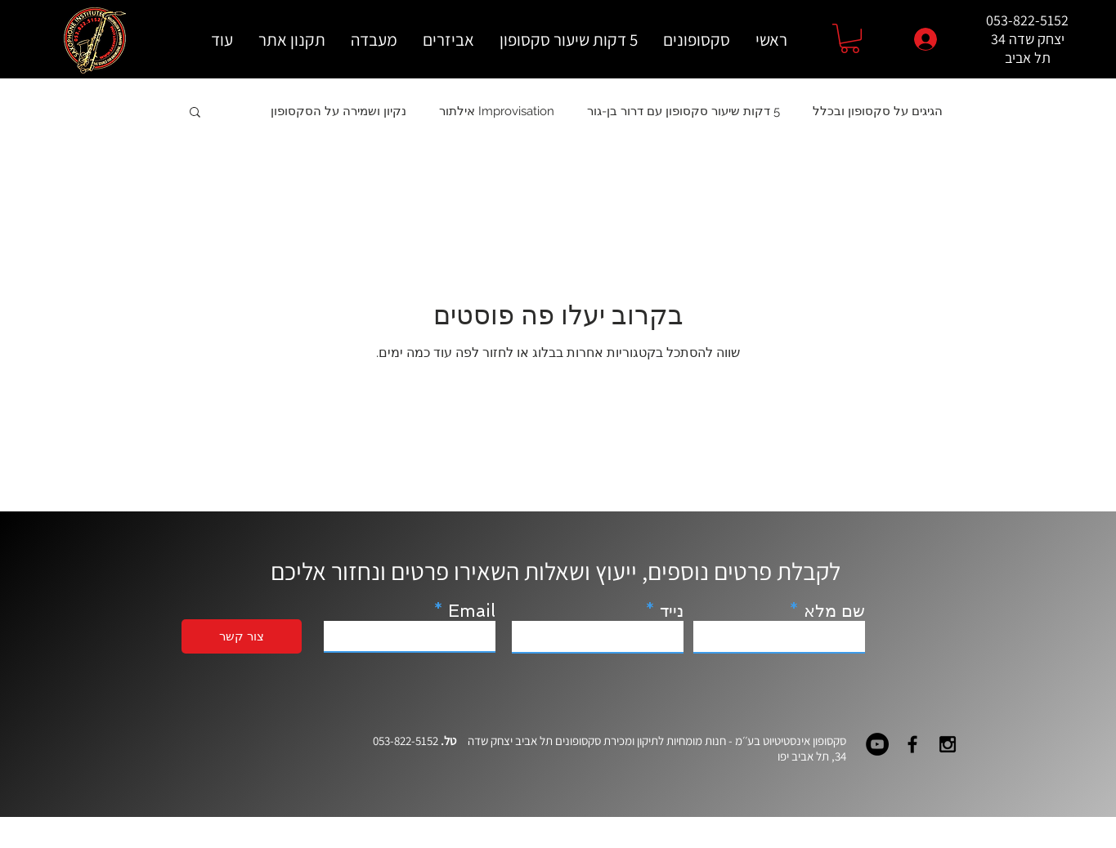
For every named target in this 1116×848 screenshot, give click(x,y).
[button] (849, 38)
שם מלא (834, 610)
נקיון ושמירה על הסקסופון (338, 111)
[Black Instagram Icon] (947, 744)
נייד (671, 610)
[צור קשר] (242, 636)
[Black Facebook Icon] (912, 744)
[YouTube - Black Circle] (877, 744)
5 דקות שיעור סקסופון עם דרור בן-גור (683, 111)
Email (471, 610)
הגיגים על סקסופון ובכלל (878, 111)
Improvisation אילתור (496, 111)
